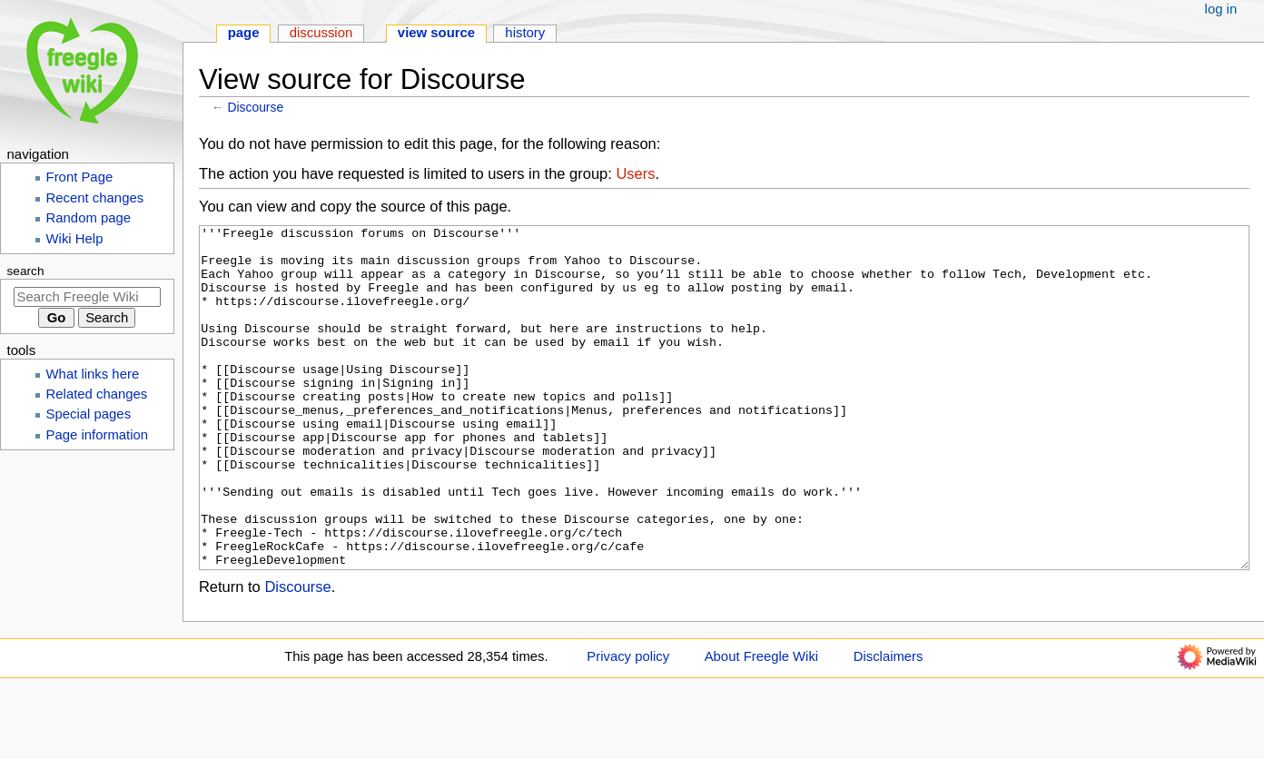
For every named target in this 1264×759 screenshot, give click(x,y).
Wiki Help (75, 239)
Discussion (321, 32)
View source (436, 32)
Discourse (256, 107)
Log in (1221, 9)
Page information (97, 435)
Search (25, 271)
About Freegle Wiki (761, 724)
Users (635, 173)
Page (244, 32)
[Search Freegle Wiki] (87, 297)
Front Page (80, 177)
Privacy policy (628, 724)
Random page (89, 218)
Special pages (89, 414)
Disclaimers (888, 724)
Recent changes (95, 198)
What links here (93, 374)
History (525, 32)
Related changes (97, 394)
